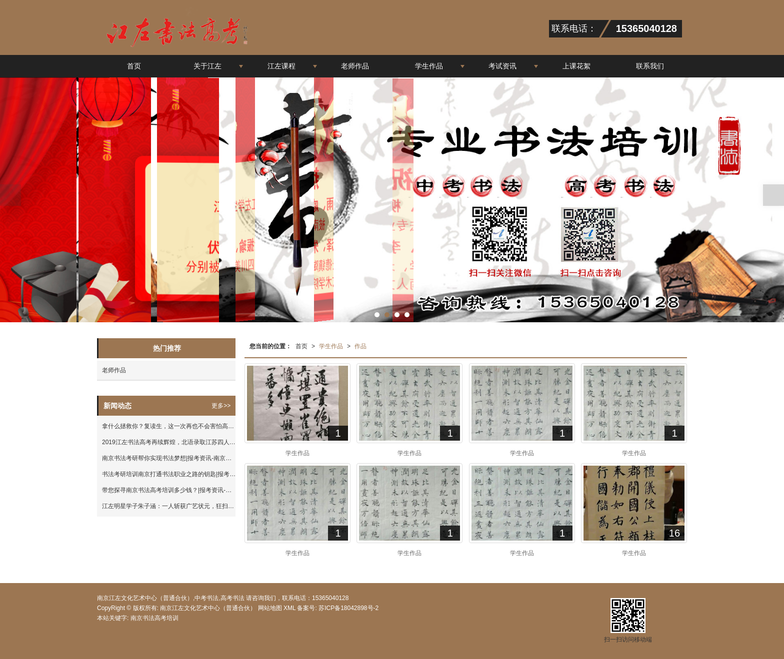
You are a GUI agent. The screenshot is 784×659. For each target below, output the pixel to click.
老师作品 (355, 66)
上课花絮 (576, 66)
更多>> (221, 405)
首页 (134, 66)
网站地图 (270, 608)
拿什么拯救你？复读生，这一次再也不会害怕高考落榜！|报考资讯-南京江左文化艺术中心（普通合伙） (169, 426)
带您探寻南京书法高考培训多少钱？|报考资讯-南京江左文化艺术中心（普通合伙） (169, 490)
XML (290, 608)
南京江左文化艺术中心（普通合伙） (208, 608)
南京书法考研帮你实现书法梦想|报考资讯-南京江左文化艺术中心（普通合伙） (169, 458)
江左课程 (282, 66)
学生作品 (429, 66)
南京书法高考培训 (154, 618)
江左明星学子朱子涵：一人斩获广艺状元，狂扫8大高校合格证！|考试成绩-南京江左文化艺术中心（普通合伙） (169, 506)
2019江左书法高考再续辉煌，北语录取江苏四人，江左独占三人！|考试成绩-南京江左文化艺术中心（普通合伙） (169, 442)
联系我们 (650, 66)
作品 (360, 346)
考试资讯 (502, 66)
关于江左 (208, 66)
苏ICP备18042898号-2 (347, 608)
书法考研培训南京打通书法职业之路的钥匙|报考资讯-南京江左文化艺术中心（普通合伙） (169, 474)
